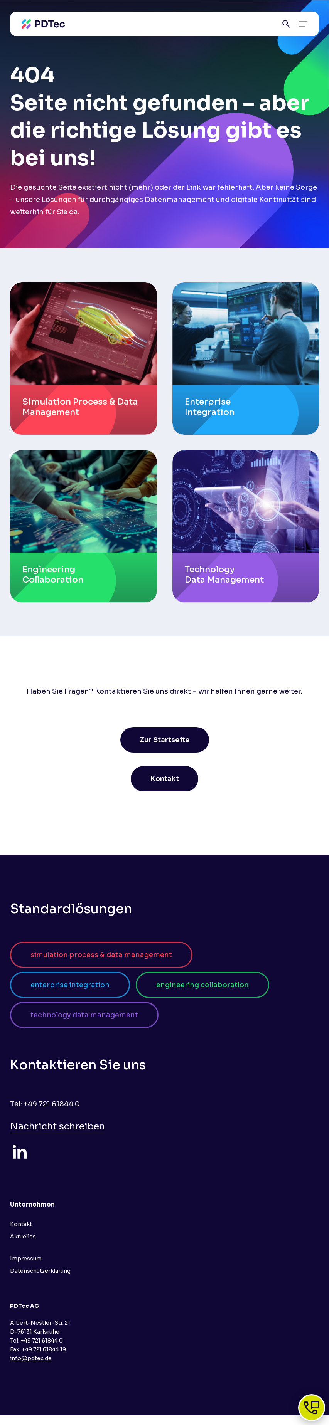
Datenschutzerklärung (40, 1270)
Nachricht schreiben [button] (57, 1126)
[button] (303, 24)
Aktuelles (23, 1236)
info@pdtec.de (31, 1358)
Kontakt (21, 1224)
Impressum (26, 1258)
